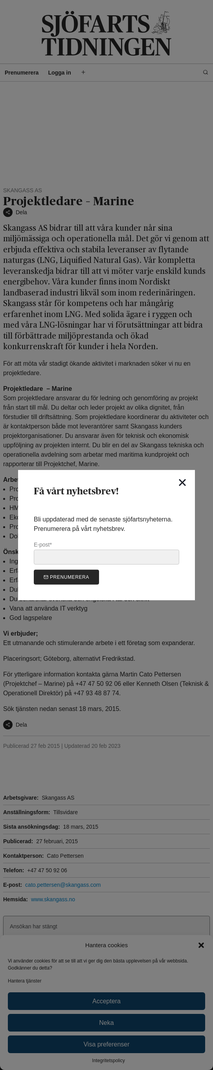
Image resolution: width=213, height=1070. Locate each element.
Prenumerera (66, 577)
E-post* (106, 553)
